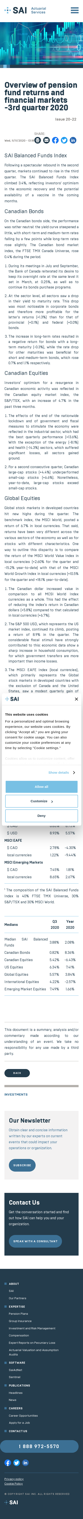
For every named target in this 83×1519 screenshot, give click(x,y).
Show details (58, 772)
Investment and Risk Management (32, 1328)
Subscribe (22, 1165)
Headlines (16, 1393)
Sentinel (14, 1377)
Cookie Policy (13, 1484)
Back (17, 1073)
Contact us (18, 1431)
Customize (42, 801)
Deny (41, 816)
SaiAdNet (15, 1370)
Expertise (17, 1307)
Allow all (41, 787)
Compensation (19, 1335)
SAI (11, 1291)
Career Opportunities (23, 1416)
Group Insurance (20, 1321)
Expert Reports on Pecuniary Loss (32, 1343)
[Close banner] (76, 699)
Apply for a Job (19, 1423)
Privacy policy (14, 1479)
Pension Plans (18, 1314)
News (12, 1400)
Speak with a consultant (35, 1241)
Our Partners (17, 1298)
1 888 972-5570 (39, 1446)
